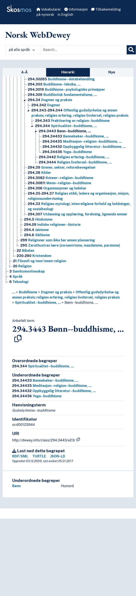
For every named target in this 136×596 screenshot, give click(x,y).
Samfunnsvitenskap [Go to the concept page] (27, 271)
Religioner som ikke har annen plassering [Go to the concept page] (57, 240)
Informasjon (76, 9)
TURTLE (39, 456)
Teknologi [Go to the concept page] (18, 282)
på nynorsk (45, 15)
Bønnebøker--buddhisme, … (45, 380)
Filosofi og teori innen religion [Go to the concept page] (39, 261)
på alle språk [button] (22, 50)
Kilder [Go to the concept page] (39, 173)
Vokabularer (48, 9)
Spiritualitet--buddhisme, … (38, 302)
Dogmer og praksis (56, 292)
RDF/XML (20, 456)
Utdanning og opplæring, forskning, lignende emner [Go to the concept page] (77, 214)
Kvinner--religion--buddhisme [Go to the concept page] (60, 178)
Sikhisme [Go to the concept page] (37, 235)
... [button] (13, 292)
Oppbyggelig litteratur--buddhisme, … (54, 391)
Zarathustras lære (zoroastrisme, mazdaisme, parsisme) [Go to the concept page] (70, 245)
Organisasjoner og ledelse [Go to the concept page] (57, 188)
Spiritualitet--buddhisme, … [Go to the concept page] (66, 126)
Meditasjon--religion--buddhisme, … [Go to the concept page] (82, 141)
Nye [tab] (111, 72)
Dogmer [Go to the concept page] (45, 105)
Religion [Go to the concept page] (22, 266)
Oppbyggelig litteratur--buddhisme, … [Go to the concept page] (84, 147)
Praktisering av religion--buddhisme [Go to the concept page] (72, 121)
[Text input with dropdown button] (83, 50)
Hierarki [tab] (67, 72)
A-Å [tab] (24, 72)
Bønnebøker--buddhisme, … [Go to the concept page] (75, 136)
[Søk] (131, 50)
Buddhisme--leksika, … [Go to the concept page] (54, 84)
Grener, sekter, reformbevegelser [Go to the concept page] (62, 167)
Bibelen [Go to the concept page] (25, 251)
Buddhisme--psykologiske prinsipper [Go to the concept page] (66, 89)
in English (65, 15)
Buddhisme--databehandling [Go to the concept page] (61, 79)
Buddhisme (28, 292)
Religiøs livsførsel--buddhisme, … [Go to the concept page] (75, 162)
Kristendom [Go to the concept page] (34, 256)
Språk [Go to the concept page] (16, 277)
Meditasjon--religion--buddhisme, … (52, 386)
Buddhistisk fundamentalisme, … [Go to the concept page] (62, 95)
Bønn (16, 486)
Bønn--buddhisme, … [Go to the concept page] (65, 131)
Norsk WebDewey (37, 34)
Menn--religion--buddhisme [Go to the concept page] (59, 183)
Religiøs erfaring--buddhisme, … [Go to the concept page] (74, 157)
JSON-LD (57, 456)
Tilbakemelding (106, 9)
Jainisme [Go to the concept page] (36, 230)
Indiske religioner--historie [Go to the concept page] (52, 225)
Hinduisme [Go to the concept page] (38, 219)
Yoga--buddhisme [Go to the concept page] (67, 152)
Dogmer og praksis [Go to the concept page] (50, 100)
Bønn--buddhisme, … (81, 302)
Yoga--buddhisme (37, 396)
